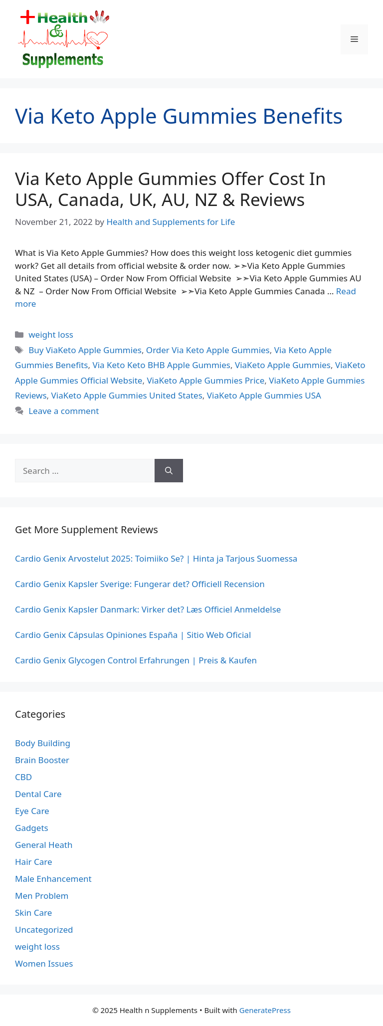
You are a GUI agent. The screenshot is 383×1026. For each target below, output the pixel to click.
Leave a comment (63, 410)
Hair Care (33, 861)
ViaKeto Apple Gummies (283, 365)
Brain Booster (42, 760)
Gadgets (31, 827)
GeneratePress (265, 1010)
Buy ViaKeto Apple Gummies (85, 350)
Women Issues (44, 963)
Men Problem (42, 895)
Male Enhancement (53, 878)
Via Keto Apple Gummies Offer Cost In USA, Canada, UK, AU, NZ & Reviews (170, 189)
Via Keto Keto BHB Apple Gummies (161, 365)
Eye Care (32, 811)
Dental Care (38, 794)
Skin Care (33, 912)
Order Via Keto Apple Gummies (208, 350)
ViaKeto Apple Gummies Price (205, 380)
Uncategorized (44, 929)
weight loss (50, 334)
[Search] (169, 471)
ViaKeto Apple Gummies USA (264, 395)
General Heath (43, 844)
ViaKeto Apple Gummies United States (126, 395)
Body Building (42, 743)
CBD (23, 777)
